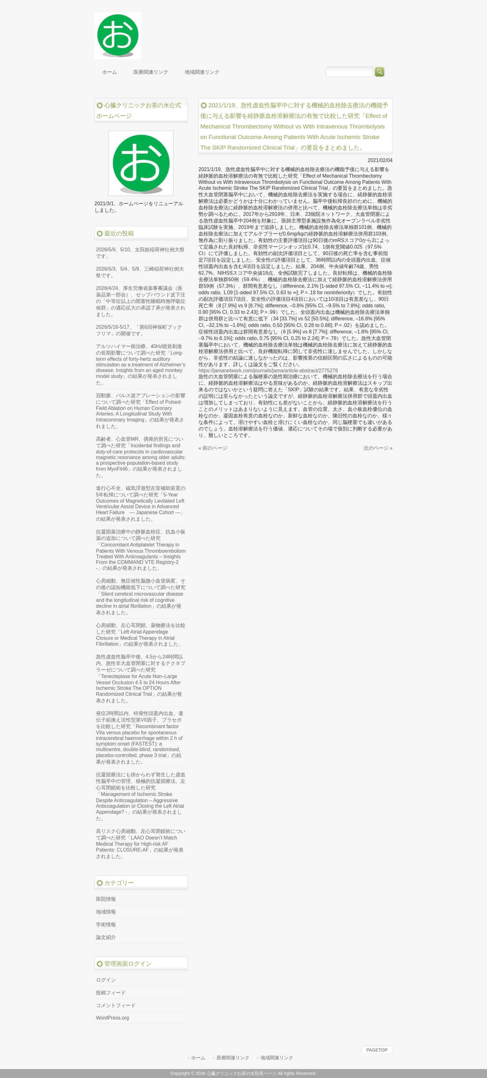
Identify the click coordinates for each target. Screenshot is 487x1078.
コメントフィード (116, 1005)
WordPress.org (112, 1017)
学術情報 (106, 924)
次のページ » (378, 448)
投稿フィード (111, 992)
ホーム (198, 1057)
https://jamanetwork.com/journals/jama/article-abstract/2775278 (268, 370)
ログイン (106, 980)
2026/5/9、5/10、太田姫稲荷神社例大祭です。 (140, 253)
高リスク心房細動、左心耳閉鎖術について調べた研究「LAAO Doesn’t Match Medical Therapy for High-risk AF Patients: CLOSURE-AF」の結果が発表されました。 (140, 844)
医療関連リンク (233, 1057)
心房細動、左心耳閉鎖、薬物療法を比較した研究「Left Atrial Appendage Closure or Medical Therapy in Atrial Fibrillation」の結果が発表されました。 (140, 635)
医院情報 (106, 899)
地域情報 (106, 911)
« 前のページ (212, 448)
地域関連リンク (277, 1057)
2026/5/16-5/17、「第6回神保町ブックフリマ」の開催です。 (139, 330)
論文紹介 (106, 937)
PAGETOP (377, 1050)
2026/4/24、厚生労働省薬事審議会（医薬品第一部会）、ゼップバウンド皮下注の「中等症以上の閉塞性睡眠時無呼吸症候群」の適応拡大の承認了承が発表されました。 (140, 301)
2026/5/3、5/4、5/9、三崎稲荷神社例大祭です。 (140, 272)
